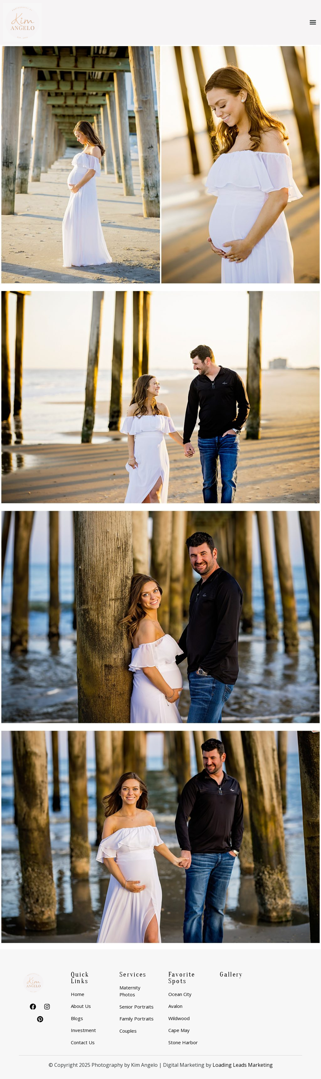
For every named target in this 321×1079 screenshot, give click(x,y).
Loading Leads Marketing (243, 1064)
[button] (313, 22)
